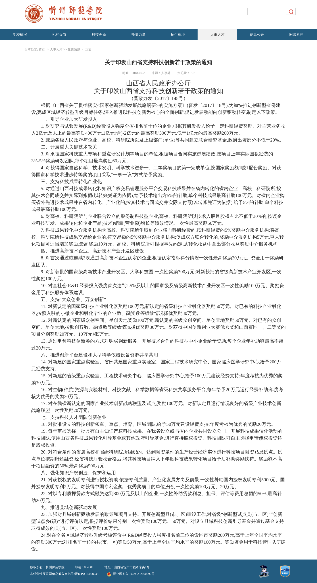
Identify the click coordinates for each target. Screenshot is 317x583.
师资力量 (138, 34)
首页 (42, 49)
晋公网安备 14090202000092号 (130, 574)
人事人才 (217, 34)
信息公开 (257, 34)
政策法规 (74, 49)
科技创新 (99, 34)
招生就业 (178, 34)
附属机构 (296, 34)
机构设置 (59, 34)
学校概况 (20, 34)
